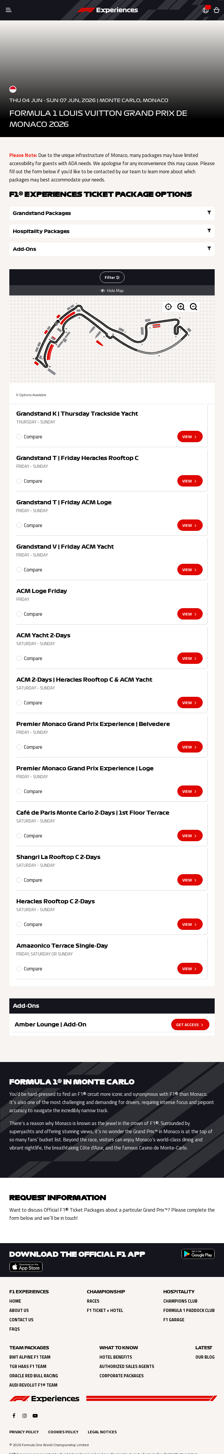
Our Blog (205, 1339)
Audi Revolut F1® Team (33, 1367)
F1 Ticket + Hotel (105, 1292)
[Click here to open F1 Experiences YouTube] (35, 1397)
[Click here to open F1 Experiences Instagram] (24, 1397)
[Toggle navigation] (9, 10)
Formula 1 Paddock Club (189, 1292)
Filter (112, 259)
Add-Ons (59, 231)
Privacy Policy (24, 1414)
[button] (208, 10)
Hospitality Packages (164, 213)
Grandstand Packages (59, 213)
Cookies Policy (63, 1414)
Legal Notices (102, 1414)
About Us (19, 1292)
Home (15, 1283)
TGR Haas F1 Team (27, 1348)
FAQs (14, 1311)
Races (93, 1283)
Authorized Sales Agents (126, 1348)
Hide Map (112, 272)
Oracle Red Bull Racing (33, 1358)
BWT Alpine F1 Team (29, 1339)
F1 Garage (173, 1302)
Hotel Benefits (115, 1339)
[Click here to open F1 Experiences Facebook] (14, 1397)
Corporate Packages (121, 1358)
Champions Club (180, 1283)
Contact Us (21, 1302)
